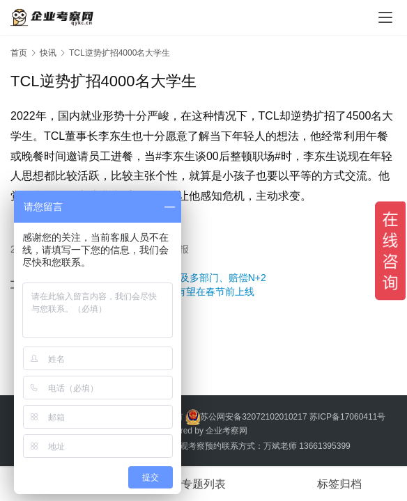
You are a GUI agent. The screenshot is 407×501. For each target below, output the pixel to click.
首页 (18, 53)
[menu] (385, 17)
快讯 (48, 53)
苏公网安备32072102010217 (253, 416)
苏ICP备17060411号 (347, 416)
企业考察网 (226, 431)
